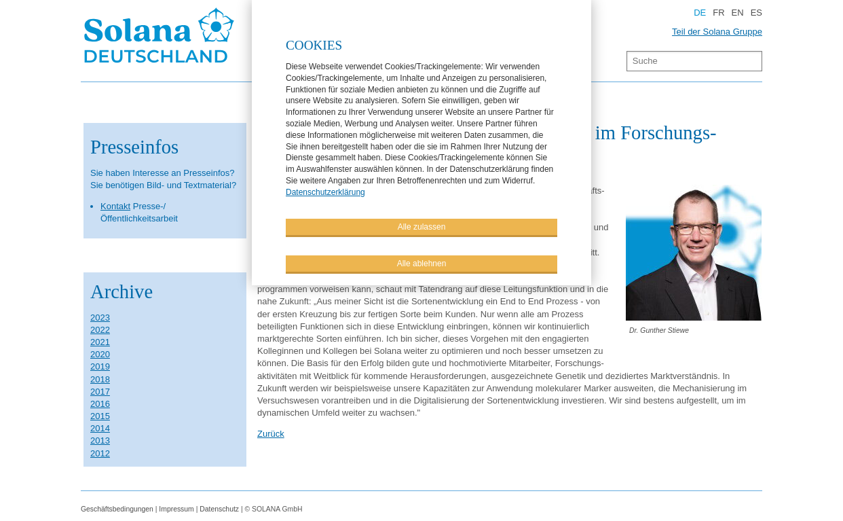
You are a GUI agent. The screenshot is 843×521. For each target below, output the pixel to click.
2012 (100, 453)
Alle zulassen (422, 225)
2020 (100, 354)
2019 (100, 366)
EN (738, 12)
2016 (100, 404)
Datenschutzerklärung (325, 191)
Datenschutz (219, 509)
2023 (100, 317)
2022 (100, 330)
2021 (100, 342)
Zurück (270, 434)
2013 (100, 440)
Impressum (176, 509)
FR (718, 12)
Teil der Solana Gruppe (717, 31)
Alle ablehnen (422, 262)
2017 (100, 392)
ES (756, 12)
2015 (100, 416)
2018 (100, 379)
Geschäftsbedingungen (117, 509)
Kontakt (115, 206)
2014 (100, 428)
